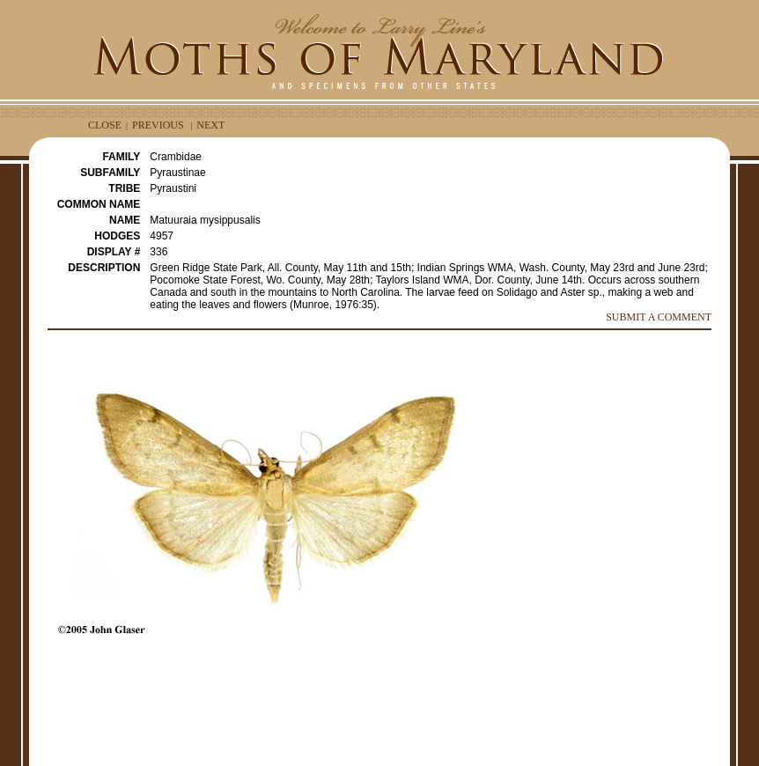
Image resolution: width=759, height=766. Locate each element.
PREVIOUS (158, 125)
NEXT (210, 125)
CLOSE (105, 125)
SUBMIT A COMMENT (658, 317)
